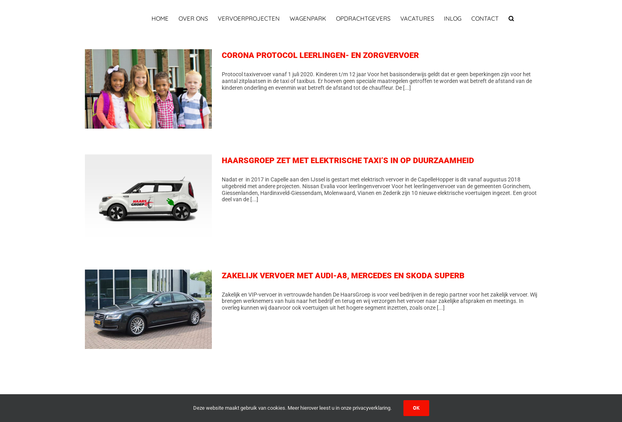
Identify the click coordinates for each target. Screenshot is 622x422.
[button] (511, 18)
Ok (416, 408)
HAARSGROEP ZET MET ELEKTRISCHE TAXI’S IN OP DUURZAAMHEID (348, 160)
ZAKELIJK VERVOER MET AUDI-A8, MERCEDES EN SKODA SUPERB (343, 275)
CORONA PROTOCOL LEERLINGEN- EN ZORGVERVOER (320, 55)
